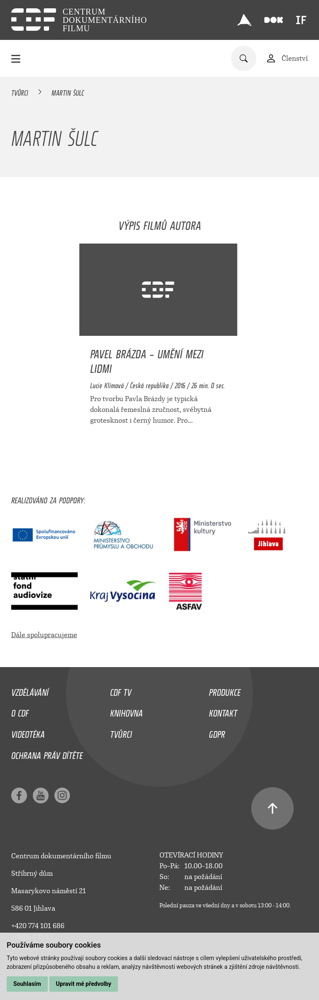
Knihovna (126, 711)
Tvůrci (19, 91)
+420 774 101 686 (37, 926)
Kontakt (223, 711)
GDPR (217, 732)
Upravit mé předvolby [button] (83, 983)
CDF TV (120, 690)
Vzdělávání (30, 690)
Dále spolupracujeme (44, 635)
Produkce (224, 690)
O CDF (20, 711)
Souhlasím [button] (27, 983)
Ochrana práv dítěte (47, 753)
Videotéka (28, 732)
